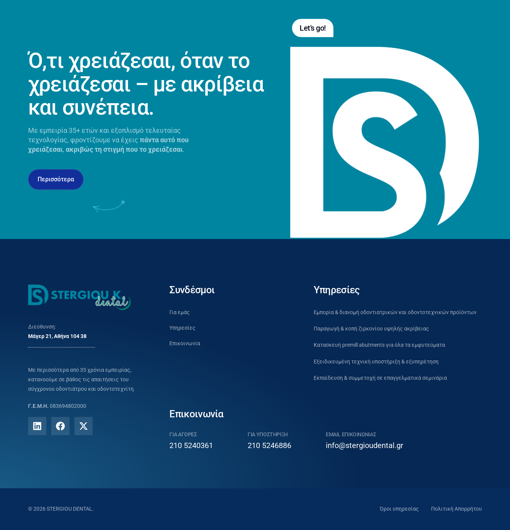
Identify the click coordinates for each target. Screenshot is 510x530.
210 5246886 (269, 445)
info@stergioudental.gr (364, 445)
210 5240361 (191, 445)
